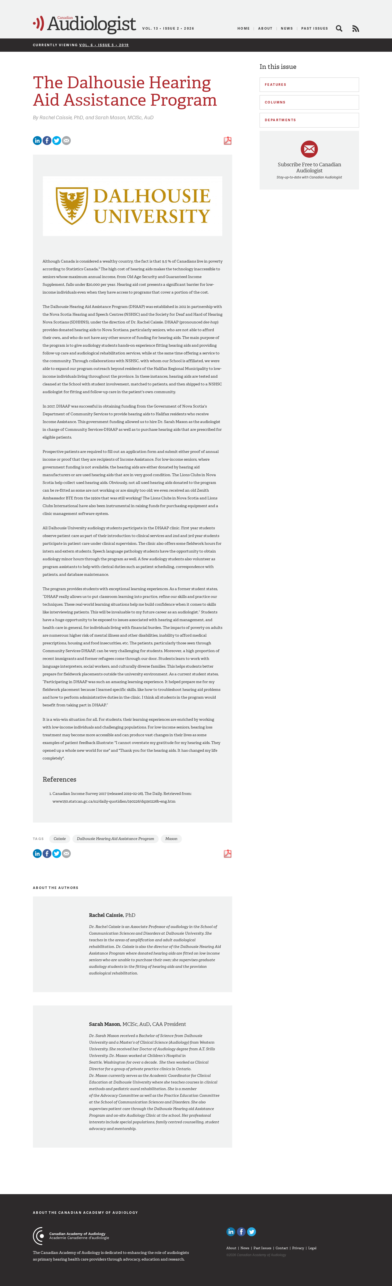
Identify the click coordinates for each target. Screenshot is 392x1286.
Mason (171, 838)
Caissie (60, 838)
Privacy (298, 1248)
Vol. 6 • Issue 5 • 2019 (104, 45)
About (265, 28)
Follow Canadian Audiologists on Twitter (251, 1231)
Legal (312, 1248)
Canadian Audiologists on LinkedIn (230, 1231)
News (287, 28)
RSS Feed (355, 28)
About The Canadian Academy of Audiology (85, 1212)
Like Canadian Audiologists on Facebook (241, 1231)
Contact (282, 1248)
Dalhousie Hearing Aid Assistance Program (115, 838)
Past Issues (314, 28)
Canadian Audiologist (84, 25)
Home (243, 28)
